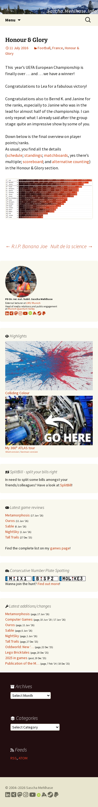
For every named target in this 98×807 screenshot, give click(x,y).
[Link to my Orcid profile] (30, 313)
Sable (9, 526)
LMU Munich (33, 303)
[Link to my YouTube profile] (25, 313)
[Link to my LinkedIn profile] (7, 313)
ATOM (23, 758)
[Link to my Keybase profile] (44, 794)
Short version (12, 451)
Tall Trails (12, 537)
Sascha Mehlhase (39, 787)
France (57, 48)
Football (44, 48)
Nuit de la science (71, 246)
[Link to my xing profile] (11, 313)
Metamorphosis (17, 515)
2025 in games (16, 657)
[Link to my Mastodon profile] (16, 313)
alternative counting (70, 161)
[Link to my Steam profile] (39, 313)
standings (33, 155)
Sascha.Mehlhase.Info (72, 11)
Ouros (10, 520)
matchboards (56, 155)
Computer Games (19, 619)
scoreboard (33, 161)
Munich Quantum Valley (21, 308)
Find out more (48, 583)
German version (29, 451)
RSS (13, 758)
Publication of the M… (22, 663)
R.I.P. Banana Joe (26, 246)
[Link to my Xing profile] (13, 794)
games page (60, 548)
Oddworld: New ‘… (19, 646)
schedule (14, 155)
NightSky (12, 531)
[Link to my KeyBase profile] (35, 313)
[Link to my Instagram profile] (20, 313)
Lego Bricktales (17, 652)
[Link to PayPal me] (43, 313)
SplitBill (66, 485)
